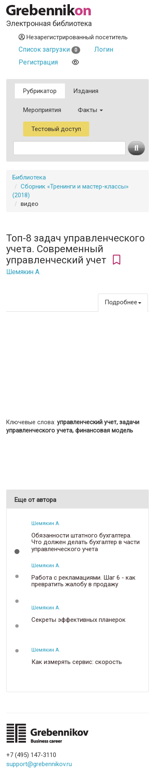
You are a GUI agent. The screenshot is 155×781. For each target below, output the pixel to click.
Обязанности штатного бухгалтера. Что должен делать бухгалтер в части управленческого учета (85, 542)
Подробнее (123, 302)
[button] (17, 551)
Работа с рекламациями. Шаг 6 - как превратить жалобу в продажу (83, 581)
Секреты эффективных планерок (78, 619)
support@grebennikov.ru (39, 764)
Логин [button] (103, 49)
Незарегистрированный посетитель (73, 37)
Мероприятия (42, 110)
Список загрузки (49, 49)
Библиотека (29, 177)
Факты (90, 110)
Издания (85, 91)
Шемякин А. (23, 272)
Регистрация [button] (38, 62)
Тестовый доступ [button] (56, 129)
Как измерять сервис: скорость (76, 662)
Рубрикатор (40, 91)
